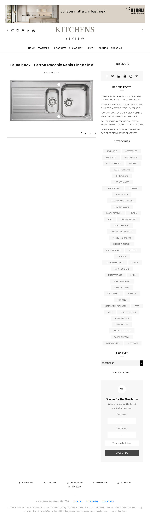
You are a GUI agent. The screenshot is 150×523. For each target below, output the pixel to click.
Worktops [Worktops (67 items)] (133, 343)
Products (60, 48)
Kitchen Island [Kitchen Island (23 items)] (113, 250)
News (90, 48)
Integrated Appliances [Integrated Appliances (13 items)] (122, 231)
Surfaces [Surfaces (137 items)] (122, 300)
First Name (122, 414)
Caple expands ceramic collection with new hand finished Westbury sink (122, 123)
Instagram (75, 483)
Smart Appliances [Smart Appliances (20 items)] (121, 281)
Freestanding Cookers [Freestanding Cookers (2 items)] (122, 200)
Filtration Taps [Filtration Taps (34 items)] (113, 188)
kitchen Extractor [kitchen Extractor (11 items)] (122, 238)
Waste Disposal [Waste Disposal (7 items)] (121, 337)
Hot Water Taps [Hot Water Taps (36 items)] (128, 219)
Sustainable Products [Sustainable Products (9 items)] (115, 306)
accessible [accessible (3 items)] (112, 151)
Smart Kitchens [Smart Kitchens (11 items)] (121, 287)
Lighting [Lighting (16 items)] (122, 256)
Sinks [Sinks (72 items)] (132, 275)
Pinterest (100, 483)
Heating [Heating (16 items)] (134, 213)
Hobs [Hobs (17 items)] (110, 219)
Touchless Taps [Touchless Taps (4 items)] (128, 312)
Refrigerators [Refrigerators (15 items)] (115, 275)
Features (44, 48)
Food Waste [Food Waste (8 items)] (122, 194)
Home (31, 48)
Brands (103, 48)
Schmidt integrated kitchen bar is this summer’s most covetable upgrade (121, 106)
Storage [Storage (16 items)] (132, 293)
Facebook (26, 483)
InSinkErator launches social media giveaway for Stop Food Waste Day (121, 98)
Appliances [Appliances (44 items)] (111, 157)
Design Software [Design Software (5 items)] (122, 169)
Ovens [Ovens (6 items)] (135, 262)
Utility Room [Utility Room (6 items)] (122, 324)
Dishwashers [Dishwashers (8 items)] (122, 176)
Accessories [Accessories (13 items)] (131, 151)
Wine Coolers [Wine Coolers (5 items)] (112, 343)
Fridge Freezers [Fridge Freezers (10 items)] (122, 207)
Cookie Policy (108, 501)
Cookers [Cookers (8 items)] (133, 163)
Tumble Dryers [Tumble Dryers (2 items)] (122, 318)
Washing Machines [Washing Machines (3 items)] (122, 330)
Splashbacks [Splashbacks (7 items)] (113, 293)
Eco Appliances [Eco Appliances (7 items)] (122, 182)
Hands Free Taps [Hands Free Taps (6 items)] (113, 213)
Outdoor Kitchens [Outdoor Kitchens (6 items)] (115, 262)
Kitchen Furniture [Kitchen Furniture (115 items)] (121, 244)
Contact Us (77, 501)
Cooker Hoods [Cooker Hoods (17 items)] (113, 163)
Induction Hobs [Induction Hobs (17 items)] (121, 225)
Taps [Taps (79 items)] (137, 306)
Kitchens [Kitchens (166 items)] (133, 250)
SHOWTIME (75, 48)
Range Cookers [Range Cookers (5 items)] (122, 269)
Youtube (124, 483)
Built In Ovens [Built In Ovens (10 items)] (131, 157)
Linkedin (75, 487)
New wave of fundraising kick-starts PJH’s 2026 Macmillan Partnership (121, 114)
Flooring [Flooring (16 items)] (133, 188)
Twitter (50, 483)
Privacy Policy (92, 501)
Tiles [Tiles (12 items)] (110, 312)
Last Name (122, 428)
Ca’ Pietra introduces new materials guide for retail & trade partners (121, 131)
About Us (116, 48)
